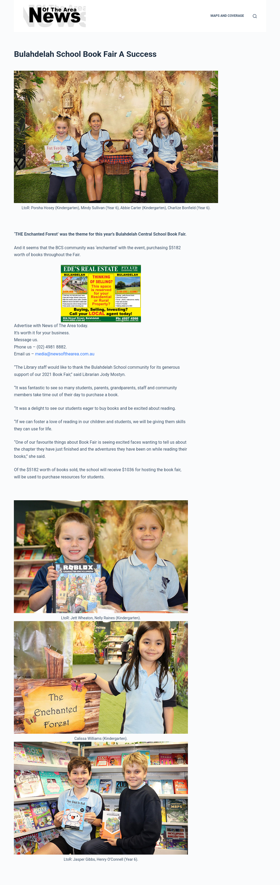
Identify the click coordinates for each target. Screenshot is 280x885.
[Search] (255, 16)
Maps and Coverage (227, 16)
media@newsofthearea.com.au (64, 353)
